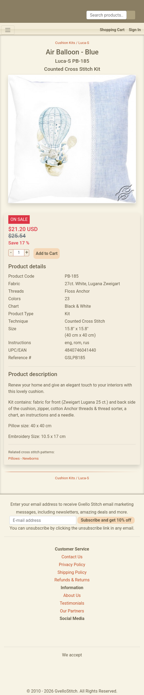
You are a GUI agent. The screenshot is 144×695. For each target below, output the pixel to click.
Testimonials (72, 603)
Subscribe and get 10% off (106, 520)
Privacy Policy (72, 564)
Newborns (30, 458)
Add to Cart (47, 253)
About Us (72, 595)
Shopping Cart (112, 30)
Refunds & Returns (72, 579)
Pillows (14, 458)
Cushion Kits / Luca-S (72, 43)
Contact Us (72, 556)
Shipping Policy (72, 572)
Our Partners (72, 611)
